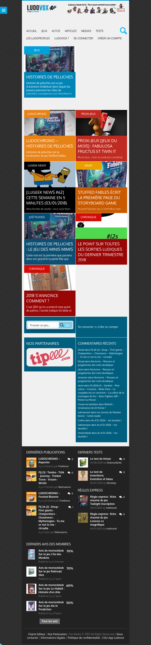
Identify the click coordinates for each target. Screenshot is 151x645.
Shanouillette (114, 462)
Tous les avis (50, 621)
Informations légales (53, 637)
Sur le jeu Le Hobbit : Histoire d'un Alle (52, 590)
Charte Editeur (36, 634)
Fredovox (64, 466)
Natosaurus (64, 487)
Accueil (31, 31)
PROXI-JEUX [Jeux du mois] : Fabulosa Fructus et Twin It (97, 146)
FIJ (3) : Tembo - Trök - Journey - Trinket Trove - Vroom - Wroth (51, 478)
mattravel (111, 507)
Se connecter (83, 38)
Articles (71, 31)
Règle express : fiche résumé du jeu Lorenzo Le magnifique (103, 519)
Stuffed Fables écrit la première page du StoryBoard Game (99, 197)
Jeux (44, 31)
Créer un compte (110, 38)
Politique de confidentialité (84, 637)
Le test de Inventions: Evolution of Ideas (101, 475)
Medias (86, 31)
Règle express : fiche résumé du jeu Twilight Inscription (103, 500)
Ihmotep (111, 483)
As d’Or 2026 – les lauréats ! (106, 420)
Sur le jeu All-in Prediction (48, 607)
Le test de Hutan (100, 458)
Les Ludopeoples (38, 38)
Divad (81, 349)
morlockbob (56, 550)
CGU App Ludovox (113, 637)
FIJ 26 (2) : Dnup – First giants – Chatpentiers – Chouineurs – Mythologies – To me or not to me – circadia (101, 353)
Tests (99, 31)
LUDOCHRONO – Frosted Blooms (49, 494)
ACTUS (56, 31)
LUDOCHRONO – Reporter (49, 460)
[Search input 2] (43, 325)
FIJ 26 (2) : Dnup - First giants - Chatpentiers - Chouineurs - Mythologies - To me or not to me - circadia (52, 517)
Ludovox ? (62, 38)
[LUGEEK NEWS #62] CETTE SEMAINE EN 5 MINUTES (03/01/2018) (46, 197)
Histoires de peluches (49, 76)
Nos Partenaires (57, 634)
